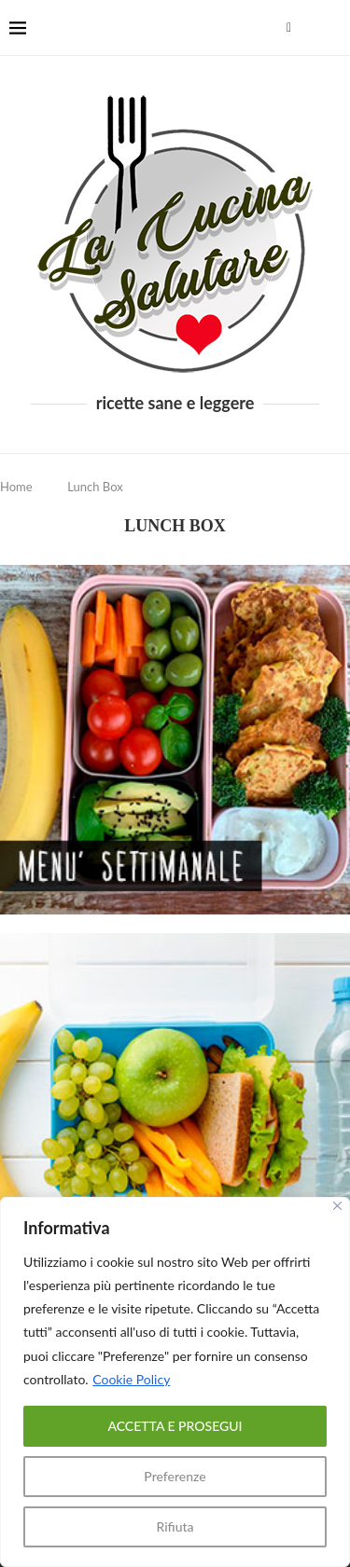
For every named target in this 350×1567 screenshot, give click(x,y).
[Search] (331, 28)
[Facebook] (289, 28)
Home (16, 486)
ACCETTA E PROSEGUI (174, 1426)
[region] (175, 1382)
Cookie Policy (131, 1379)
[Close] (337, 1206)
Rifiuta (174, 1526)
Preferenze (174, 1476)
